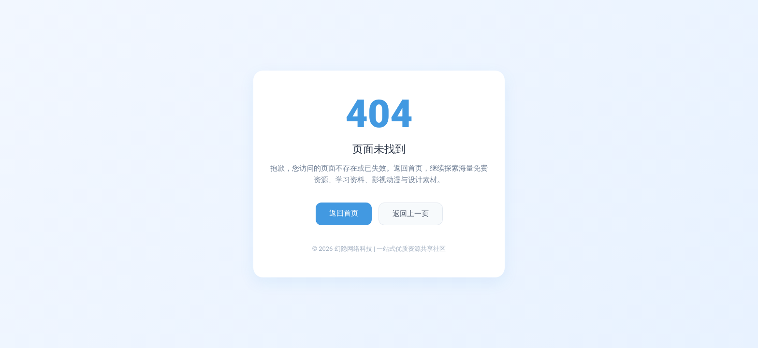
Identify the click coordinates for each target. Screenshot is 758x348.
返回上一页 (411, 213)
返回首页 (343, 213)
